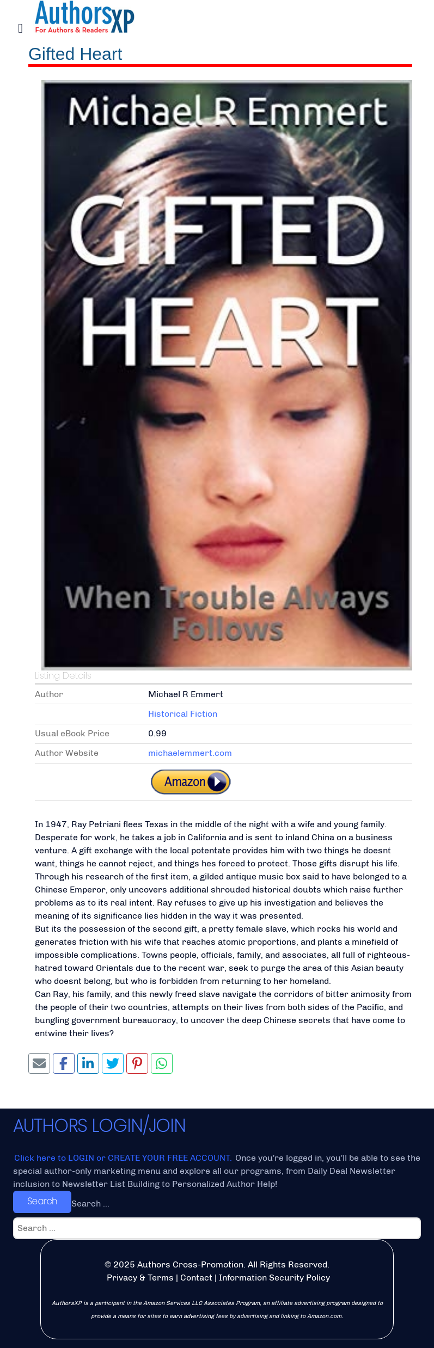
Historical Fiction (182, 714)
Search (42, 1201)
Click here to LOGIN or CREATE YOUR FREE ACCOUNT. (124, 1158)
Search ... (90, 1203)
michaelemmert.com (190, 753)
